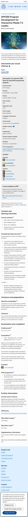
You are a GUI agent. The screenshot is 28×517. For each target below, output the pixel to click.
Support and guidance (7, 455)
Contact (3, 461)
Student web (4, 1)
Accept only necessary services (13, 509)
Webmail (3, 474)
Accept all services (9, 512)
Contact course (5, 490)
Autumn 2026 (5, 72)
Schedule (3, 468)
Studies (3, 452)
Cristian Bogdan (10, 173)
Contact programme (6, 487)
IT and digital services (7, 458)
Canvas (3, 471)
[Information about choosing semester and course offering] (9, 66)
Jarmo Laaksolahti (10, 159)
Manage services (9, 505)
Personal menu (5, 477)
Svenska (18, 6)
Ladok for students (6, 480)
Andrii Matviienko (10, 178)
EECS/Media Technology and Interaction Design (14, 413)
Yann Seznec (9, 176)
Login (25, 1)
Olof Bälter (8, 171)
